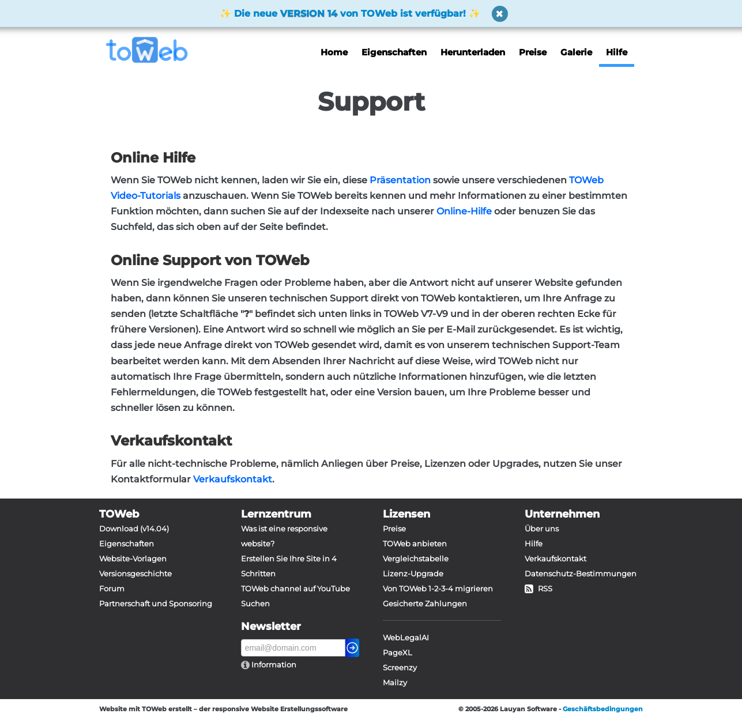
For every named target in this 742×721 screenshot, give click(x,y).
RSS (538, 588)
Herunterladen (472, 52)
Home (334, 52)
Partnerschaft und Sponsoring (155, 603)
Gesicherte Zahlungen (425, 603)
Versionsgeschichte (135, 573)
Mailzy (395, 682)
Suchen (255, 603)
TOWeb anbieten (415, 543)
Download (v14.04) (134, 528)
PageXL (397, 652)
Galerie (576, 52)
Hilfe (616, 52)
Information (273, 664)
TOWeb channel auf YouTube (295, 588)
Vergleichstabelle (416, 558)
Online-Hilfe (464, 211)
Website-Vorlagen (133, 558)
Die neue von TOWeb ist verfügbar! (350, 13)
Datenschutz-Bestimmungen (580, 573)
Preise (533, 52)
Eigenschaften (394, 52)
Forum (112, 588)
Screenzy (400, 667)
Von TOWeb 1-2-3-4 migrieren (438, 588)
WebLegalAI (406, 637)
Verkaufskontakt (232, 479)
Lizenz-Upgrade (413, 573)
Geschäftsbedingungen (603, 709)
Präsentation (400, 180)
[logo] (151, 50)
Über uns (542, 528)
